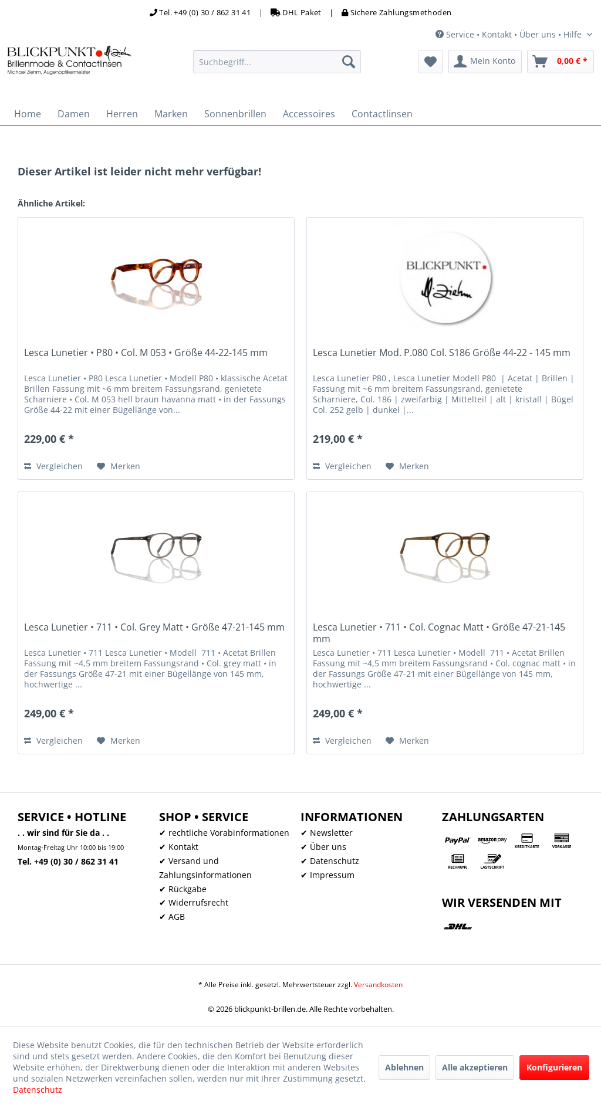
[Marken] (171, 114)
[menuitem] (277, 61)
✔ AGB (172, 916)
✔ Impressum (327, 874)
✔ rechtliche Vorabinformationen (224, 832)
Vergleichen (53, 466)
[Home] (27, 114)
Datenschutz (37, 1089)
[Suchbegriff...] (277, 61)
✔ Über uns (323, 846)
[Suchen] (348, 61)
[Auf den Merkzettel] (118, 466)
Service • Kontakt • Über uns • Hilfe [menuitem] (509, 34)
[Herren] (122, 114)
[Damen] (73, 114)
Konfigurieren (554, 1067)
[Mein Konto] (485, 61)
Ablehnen (404, 1067)
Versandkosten (378, 985)
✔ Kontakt (178, 846)
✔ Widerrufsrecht (193, 902)
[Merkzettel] (430, 61)
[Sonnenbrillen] (235, 114)
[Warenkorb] (560, 61)
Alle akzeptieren (475, 1067)
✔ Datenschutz (329, 860)
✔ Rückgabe (183, 888)
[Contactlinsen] (382, 114)
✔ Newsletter (326, 832)
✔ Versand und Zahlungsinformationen (205, 867)
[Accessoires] (309, 114)
